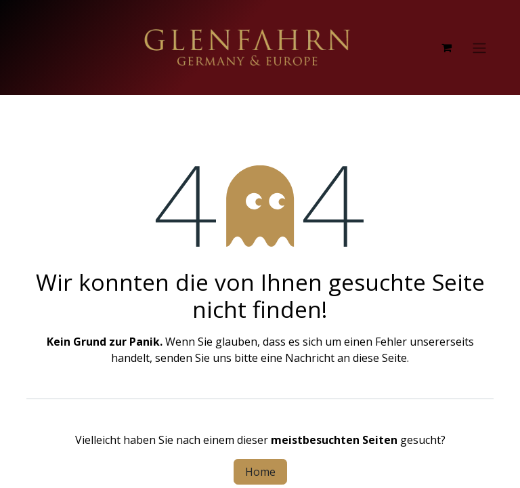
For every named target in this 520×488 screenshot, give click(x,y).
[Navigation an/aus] (479, 47)
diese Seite (380, 357)
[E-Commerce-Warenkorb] (446, 47)
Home (260, 471)
